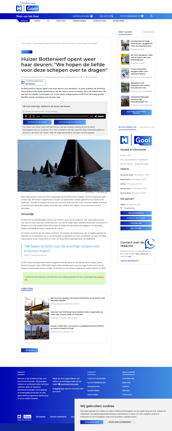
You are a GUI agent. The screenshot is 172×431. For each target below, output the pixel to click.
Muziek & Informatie (133, 149)
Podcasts (61, 21)
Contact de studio (136, 218)
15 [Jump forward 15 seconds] (33, 116)
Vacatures (92, 395)
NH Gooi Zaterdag (52, 112)
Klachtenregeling (96, 383)
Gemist (125, 386)
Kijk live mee (136, 228)
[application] (64, 116)
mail (129, 256)
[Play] (26, 116)
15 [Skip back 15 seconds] (30, 116)
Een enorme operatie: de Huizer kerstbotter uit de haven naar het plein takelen (78, 299)
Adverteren (118, 21)
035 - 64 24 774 (142, 254)
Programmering (136, 213)
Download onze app (69, 384)
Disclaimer (40, 417)
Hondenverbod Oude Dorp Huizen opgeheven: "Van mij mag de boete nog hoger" (142, 43)
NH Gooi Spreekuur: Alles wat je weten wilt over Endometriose (142, 57)
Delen (29, 350)
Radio (37, 21)
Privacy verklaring (58, 417)
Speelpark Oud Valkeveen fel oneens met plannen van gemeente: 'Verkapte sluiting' (140, 85)
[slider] (65, 116)
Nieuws (24, 21)
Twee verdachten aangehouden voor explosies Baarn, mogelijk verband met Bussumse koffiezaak (140, 71)
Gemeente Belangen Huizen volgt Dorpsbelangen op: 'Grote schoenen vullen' (141, 99)
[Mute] (96, 116)
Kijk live (126, 383)
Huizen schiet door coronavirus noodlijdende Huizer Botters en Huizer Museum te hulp (77, 327)
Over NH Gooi (99, 21)
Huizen (26, 52)
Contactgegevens (96, 378)
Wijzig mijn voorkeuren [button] (119, 422)
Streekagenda (79, 21)
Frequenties (93, 386)
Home (23, 43)
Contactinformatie (129, 261)
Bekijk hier (59, 389)
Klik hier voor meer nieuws (136, 112)
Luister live (136, 223)
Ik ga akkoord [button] (92, 422)
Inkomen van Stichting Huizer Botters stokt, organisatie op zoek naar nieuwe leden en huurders (77, 313)
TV (48, 21)
